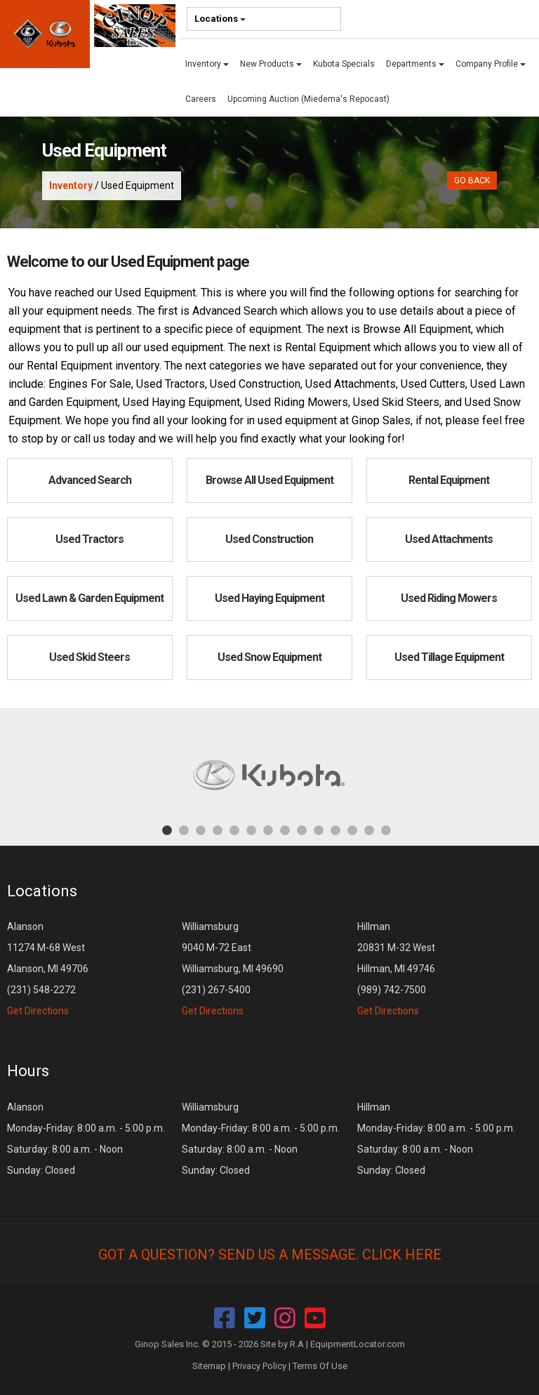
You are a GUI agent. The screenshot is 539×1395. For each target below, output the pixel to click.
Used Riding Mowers (449, 598)
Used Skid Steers (89, 657)
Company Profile (490, 64)
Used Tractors (89, 539)
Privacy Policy (259, 1366)
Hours (28, 1071)
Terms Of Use (320, 1366)
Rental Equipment (448, 480)
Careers (200, 99)
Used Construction (269, 539)
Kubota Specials (344, 64)
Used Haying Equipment (269, 598)
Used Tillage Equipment (449, 657)
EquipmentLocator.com (357, 1344)
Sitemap (209, 1366)
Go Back (472, 180)
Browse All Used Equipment (269, 480)
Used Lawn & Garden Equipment (89, 598)
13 (369, 829)
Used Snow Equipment (269, 657)
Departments (415, 64)
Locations (220, 18)
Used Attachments (449, 539)
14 (386, 829)
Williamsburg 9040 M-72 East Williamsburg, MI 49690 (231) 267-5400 (233, 968)
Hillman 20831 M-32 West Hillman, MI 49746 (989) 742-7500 (396, 968)
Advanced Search (89, 480)
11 (335, 829)
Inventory (207, 64)
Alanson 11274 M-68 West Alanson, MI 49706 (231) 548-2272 (47, 968)
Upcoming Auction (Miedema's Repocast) (308, 99)
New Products (271, 64)
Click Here (401, 1254)
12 (352, 829)
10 (318, 829)
